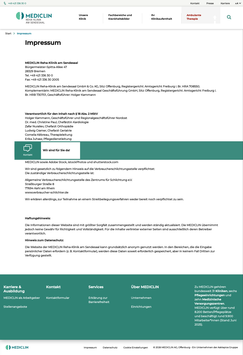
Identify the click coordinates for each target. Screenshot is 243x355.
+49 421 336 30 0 (17, 3)
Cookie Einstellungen (135, 347)
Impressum (90, 347)
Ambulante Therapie (194, 17)
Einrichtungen (141, 306)
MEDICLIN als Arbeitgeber (21, 298)
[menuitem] (238, 3)
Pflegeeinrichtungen (210, 295)
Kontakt (194, 3)
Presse (210, 3)
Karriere (225, 3)
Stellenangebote (15, 306)
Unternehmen (141, 298)
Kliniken (221, 291)
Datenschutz (110, 347)
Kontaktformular (57, 298)
